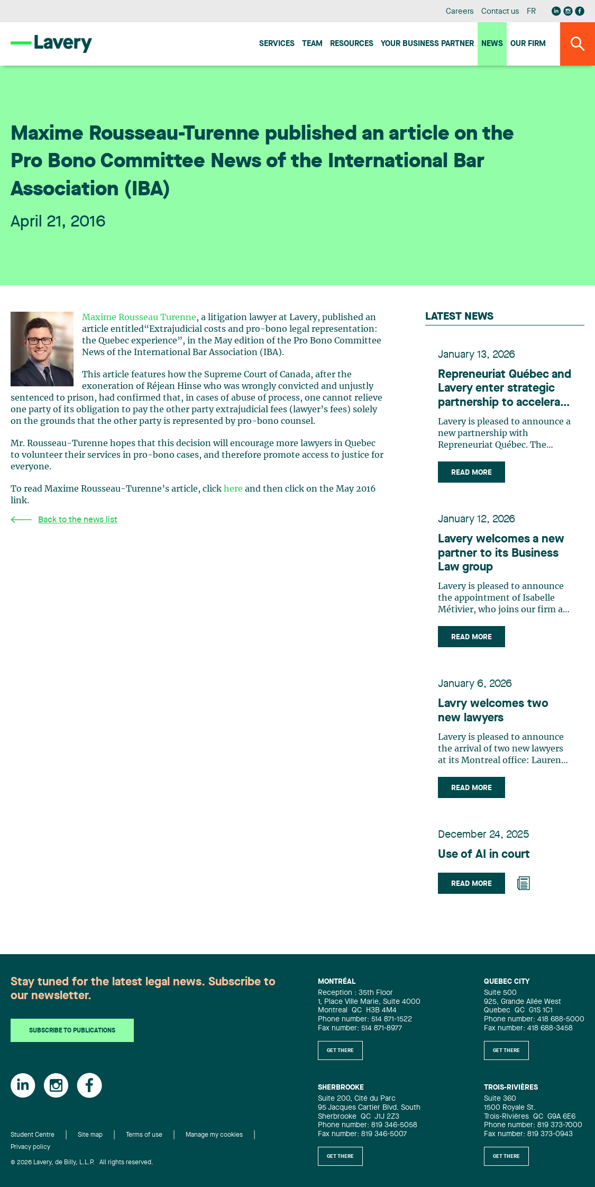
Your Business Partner (427, 44)
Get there (340, 1050)
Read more (471, 472)
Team (312, 44)
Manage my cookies (214, 1135)
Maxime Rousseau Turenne (139, 317)
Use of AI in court (484, 854)
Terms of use (144, 1135)
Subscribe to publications (72, 1031)
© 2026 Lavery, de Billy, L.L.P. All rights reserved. (82, 1162)
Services (277, 44)
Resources (351, 44)
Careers (460, 12)
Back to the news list (64, 519)
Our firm (528, 44)
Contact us (500, 12)
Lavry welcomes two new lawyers (493, 710)
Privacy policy (30, 1147)
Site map (90, 1135)
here (233, 489)
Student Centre (32, 1135)
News (492, 44)
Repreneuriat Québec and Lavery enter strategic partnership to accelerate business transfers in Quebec (504, 389)
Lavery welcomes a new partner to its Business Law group (501, 553)
